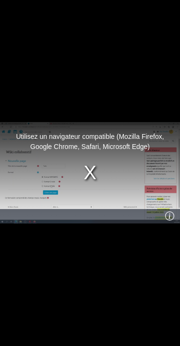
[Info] (170, 216)
